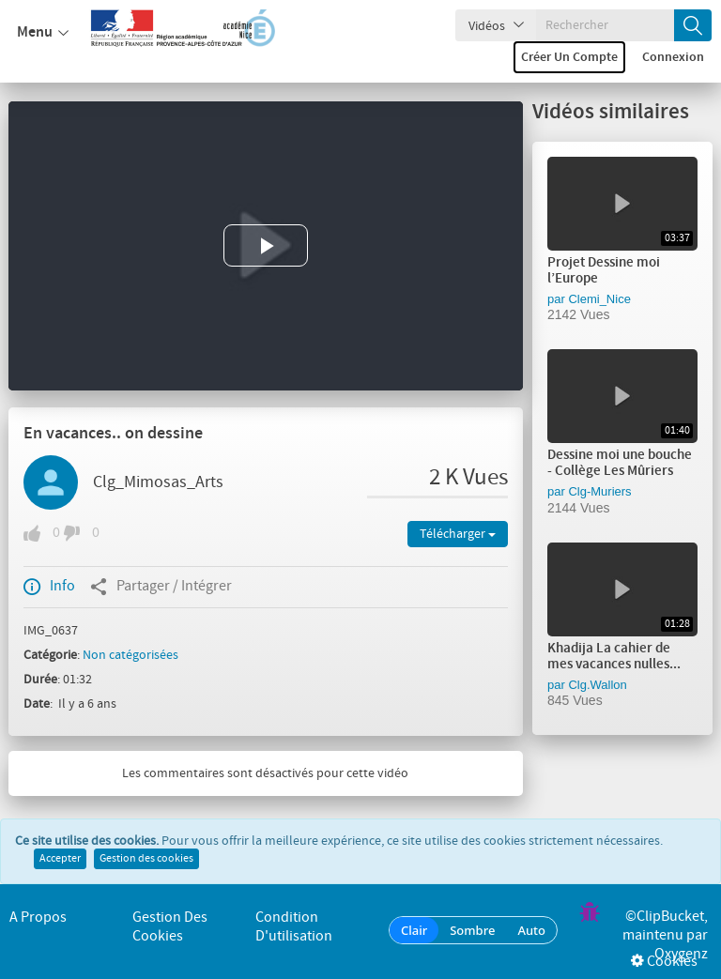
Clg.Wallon (597, 685)
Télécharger (458, 534)
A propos (38, 917)
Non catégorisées (130, 655)
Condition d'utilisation (293, 927)
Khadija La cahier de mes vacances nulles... (614, 656)
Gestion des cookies (146, 858)
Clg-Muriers (599, 491)
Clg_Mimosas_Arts (158, 482)
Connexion (673, 57)
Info (49, 586)
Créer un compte (569, 57)
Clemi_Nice (599, 299)
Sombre (472, 930)
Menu (43, 33)
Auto (531, 930)
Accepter (60, 858)
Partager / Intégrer (161, 586)
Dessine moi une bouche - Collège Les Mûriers (619, 463)
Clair (414, 930)
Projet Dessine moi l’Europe (603, 270)
